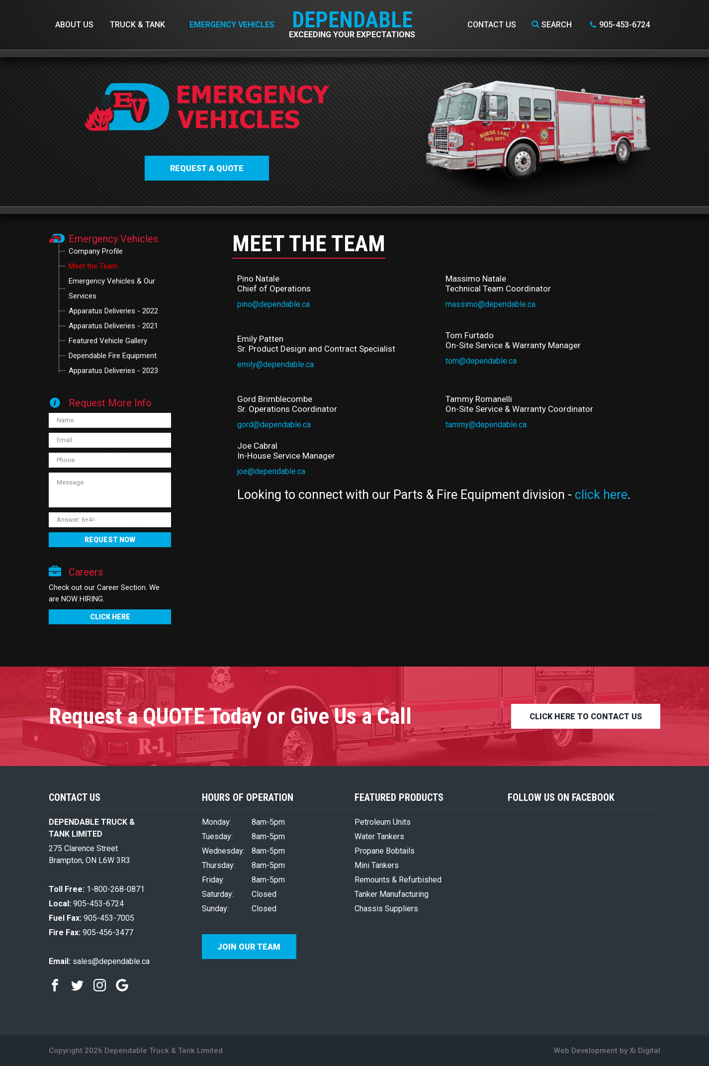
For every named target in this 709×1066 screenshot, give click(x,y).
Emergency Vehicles (231, 24)
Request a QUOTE (207, 168)
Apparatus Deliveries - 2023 (113, 370)
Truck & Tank (137, 24)
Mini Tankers (376, 865)
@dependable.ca (285, 364)
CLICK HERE (110, 617)
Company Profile (96, 251)
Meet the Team (93, 266)
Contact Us (491, 24)
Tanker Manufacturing (391, 894)
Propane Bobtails (384, 851)
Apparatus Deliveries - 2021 (113, 325)
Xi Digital (644, 1050)
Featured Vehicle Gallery (108, 340)
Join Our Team (248, 947)
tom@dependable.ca (481, 361)
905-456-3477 (91, 932)
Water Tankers (379, 836)
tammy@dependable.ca (486, 424)
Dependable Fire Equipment (113, 355)
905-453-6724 (619, 24)
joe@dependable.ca (271, 471)
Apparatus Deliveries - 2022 (113, 310)
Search (552, 24)
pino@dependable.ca (273, 304)
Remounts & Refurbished (398, 879)
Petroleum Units (382, 822)
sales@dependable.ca (99, 961)
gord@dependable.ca (274, 424)
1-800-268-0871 (97, 889)
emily (246, 364)
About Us (74, 24)
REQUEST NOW (110, 540)
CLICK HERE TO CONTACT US (586, 716)
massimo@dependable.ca (490, 304)
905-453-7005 (91, 918)
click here (601, 494)
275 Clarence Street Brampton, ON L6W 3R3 (89, 854)
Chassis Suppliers (386, 908)
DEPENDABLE (352, 12)
